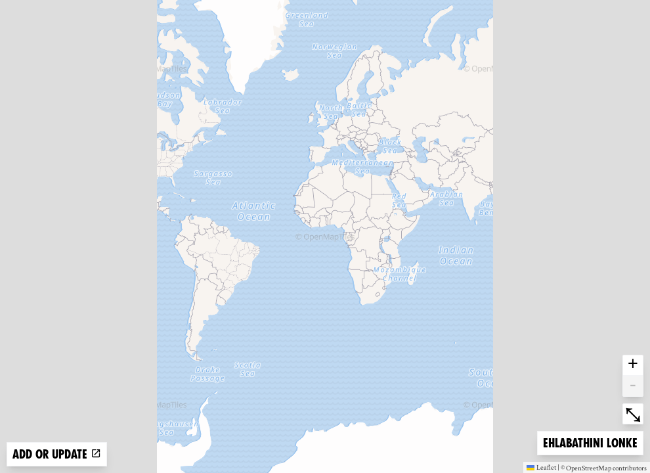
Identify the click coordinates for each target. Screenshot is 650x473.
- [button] (633, 386)
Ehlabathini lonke (590, 442)
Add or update (56, 454)
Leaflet (541, 467)
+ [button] (633, 365)
